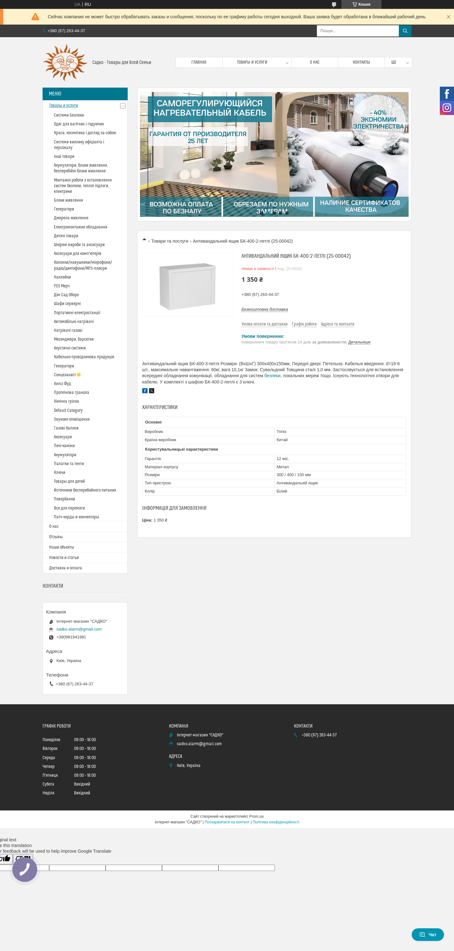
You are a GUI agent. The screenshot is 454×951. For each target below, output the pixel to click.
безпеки (272, 375)
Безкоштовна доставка (265, 309)
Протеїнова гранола (71, 392)
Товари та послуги (169, 241)
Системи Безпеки (69, 115)
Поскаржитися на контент (227, 822)
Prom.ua (256, 816)
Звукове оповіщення (72, 419)
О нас (315, 62)
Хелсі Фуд (62, 383)
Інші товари (64, 156)
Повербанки (64, 499)
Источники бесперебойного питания (85, 490)
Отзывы (56, 536)
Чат (427, 934)
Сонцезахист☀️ (67, 375)
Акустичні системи (70, 348)
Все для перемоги (69, 508)
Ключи (59, 472)
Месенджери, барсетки (74, 339)
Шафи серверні (67, 303)
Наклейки (62, 277)
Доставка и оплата (65, 568)
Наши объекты (61, 547)
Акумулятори (65, 455)
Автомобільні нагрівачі (74, 321)
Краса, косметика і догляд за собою (85, 132)
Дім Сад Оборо (66, 294)
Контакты (361, 62)
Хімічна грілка (66, 401)
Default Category (68, 410)
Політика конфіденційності (276, 822)
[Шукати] (405, 31)
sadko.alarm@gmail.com (79, 629)
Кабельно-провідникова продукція (84, 357)
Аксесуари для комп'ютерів (78, 253)
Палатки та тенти (69, 463)
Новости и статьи (64, 557)
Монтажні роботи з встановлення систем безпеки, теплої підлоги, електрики (83, 186)
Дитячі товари (66, 236)
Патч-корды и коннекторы (76, 517)
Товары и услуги (252, 62)
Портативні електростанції (77, 312)
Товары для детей (69, 481)
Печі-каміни (64, 445)
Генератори (64, 209)
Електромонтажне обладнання (80, 227)
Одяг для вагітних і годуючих (79, 124)
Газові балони (66, 428)
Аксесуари (63, 437)
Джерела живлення (71, 218)
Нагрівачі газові (68, 330)
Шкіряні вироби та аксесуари (79, 244)
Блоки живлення (68, 200)
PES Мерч (62, 286)
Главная (199, 62)
